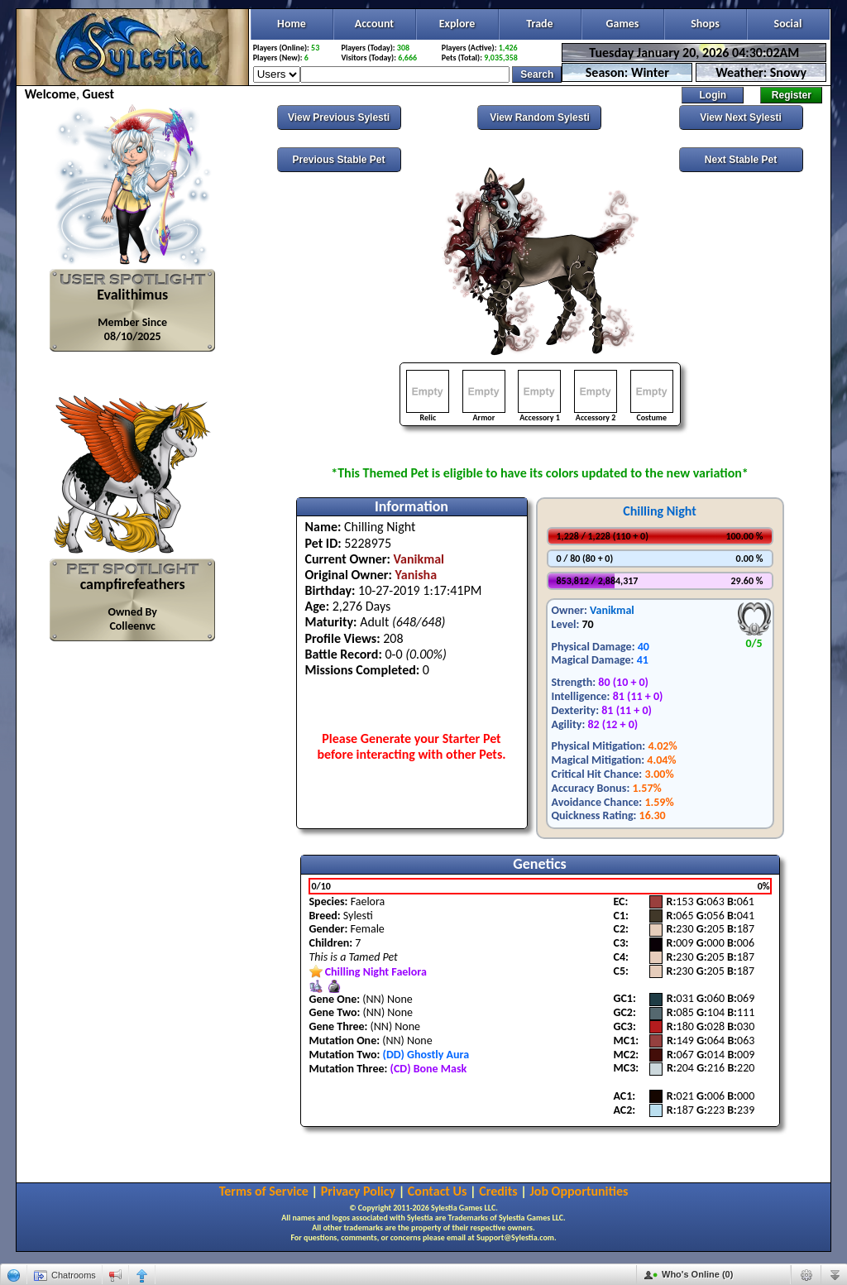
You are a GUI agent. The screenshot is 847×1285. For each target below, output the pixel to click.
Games (622, 24)
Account (374, 24)
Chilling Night (659, 511)
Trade (539, 24)
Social (788, 24)
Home (291, 24)
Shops (705, 24)
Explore (457, 24)
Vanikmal (612, 610)
